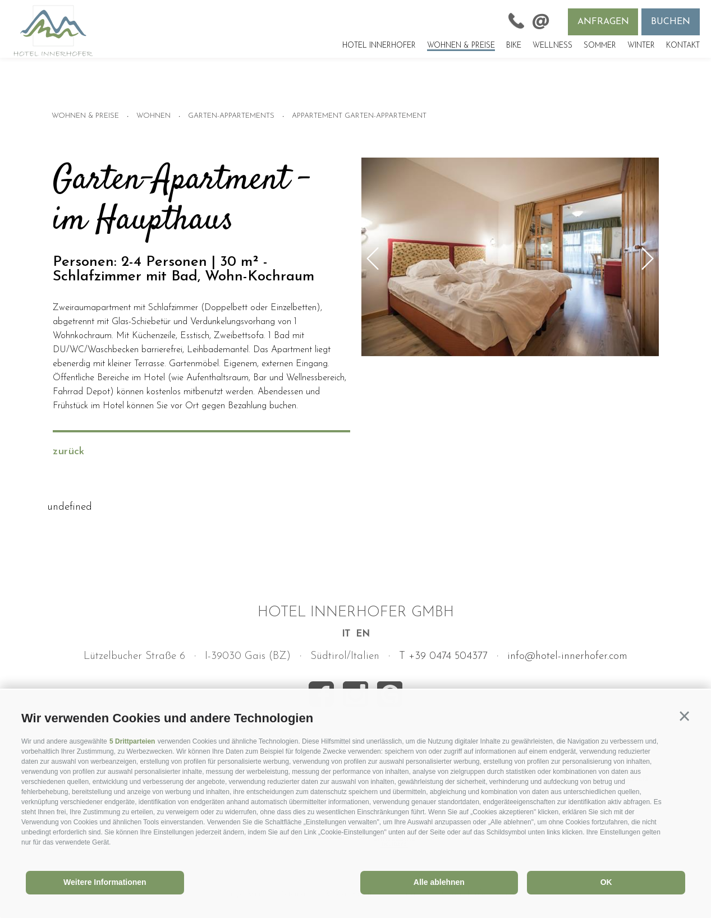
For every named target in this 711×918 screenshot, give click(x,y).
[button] (684, 716)
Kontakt (683, 45)
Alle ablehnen (439, 882)
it (346, 634)
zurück (68, 451)
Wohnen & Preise (461, 45)
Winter (641, 45)
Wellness (552, 45)
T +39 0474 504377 (443, 656)
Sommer (600, 45)
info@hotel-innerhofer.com (567, 656)
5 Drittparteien (132, 741)
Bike (513, 45)
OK (606, 882)
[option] (510, 257)
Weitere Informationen (104, 882)
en (363, 634)
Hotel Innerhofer (379, 45)
